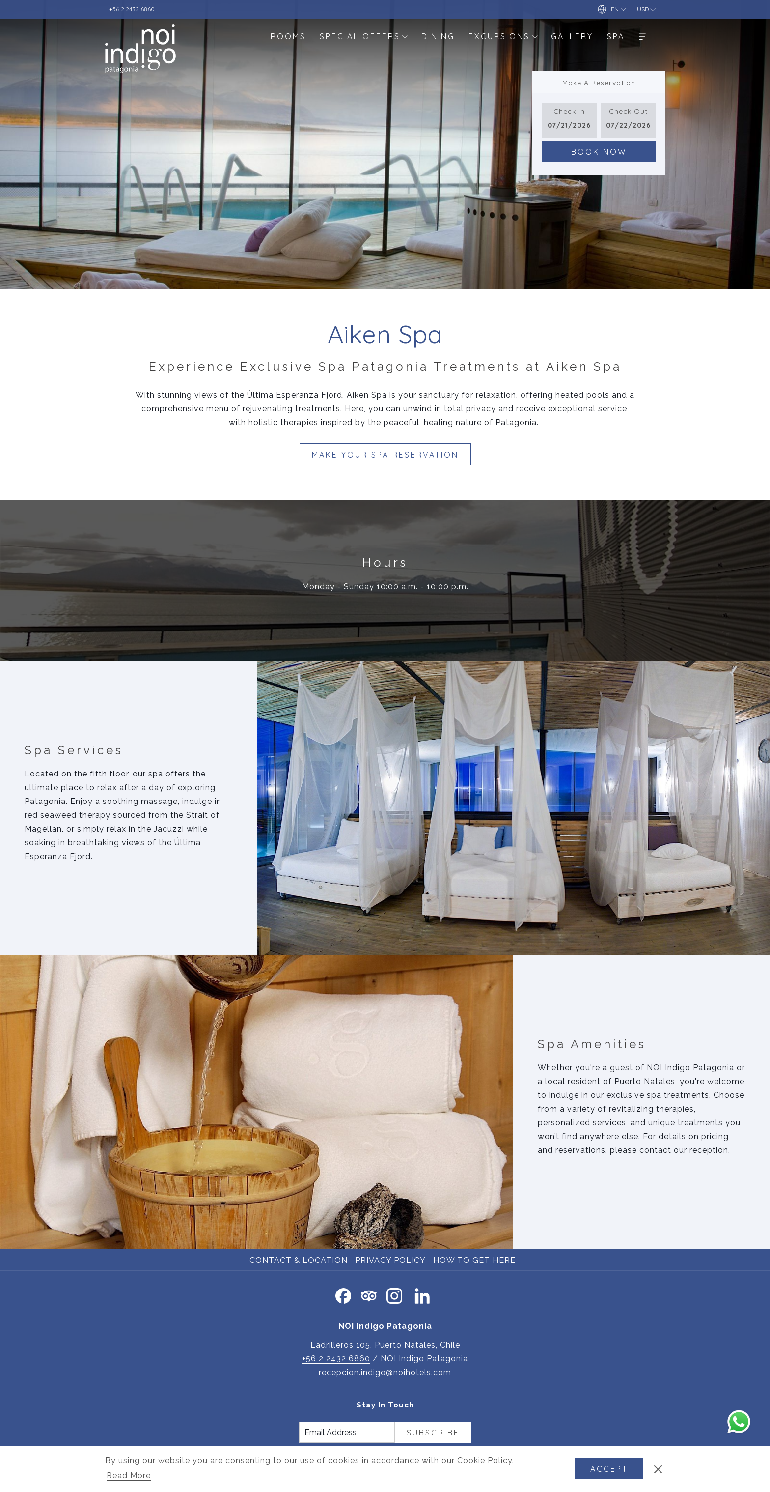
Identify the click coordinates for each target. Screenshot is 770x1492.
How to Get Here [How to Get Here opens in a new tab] (475, 1260)
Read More (129, 1476)
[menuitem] (288, 36)
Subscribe (433, 1432)
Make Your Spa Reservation (385, 454)
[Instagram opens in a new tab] (394, 1295)
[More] (642, 36)
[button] (569, 120)
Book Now (599, 152)
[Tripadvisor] (369, 1295)
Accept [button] (609, 1469)
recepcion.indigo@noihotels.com (385, 1372)
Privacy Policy (390, 1260)
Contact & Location (298, 1260)
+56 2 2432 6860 (336, 1358)
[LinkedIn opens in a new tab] (422, 1295)
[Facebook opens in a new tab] (343, 1295)
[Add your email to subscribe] (347, 1432)
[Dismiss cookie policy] (658, 1469)
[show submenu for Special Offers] (404, 36)
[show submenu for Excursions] (534, 36)
